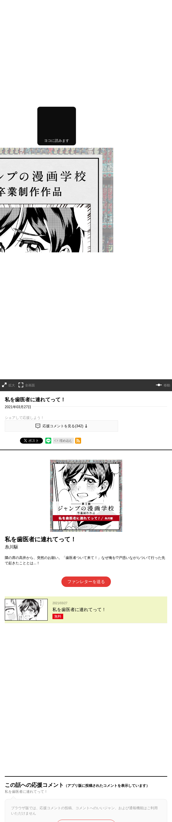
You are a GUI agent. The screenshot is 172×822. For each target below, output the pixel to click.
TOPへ (22, 716)
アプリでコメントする (86, 454)
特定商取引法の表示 (21, 810)
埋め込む (65, 210)
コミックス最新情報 (139, 716)
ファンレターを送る (86, 351)
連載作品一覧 (44, 716)
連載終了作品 (106, 716)
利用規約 (12, 795)
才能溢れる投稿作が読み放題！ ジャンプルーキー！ (86, 741)
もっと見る (83, 649)
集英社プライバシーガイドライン (31, 802)
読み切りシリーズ (75, 716)
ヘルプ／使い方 (17, 784)
